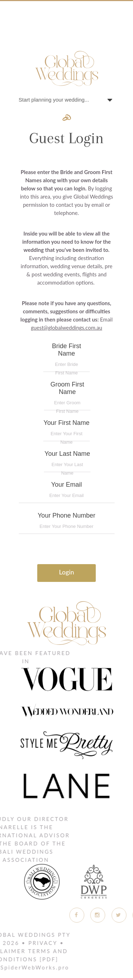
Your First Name (66, 430)
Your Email (67, 492)
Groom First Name (67, 395)
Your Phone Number (67, 523)
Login (66, 572)
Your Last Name (67, 461)
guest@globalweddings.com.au (66, 327)
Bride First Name (66, 357)
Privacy (30, 943)
